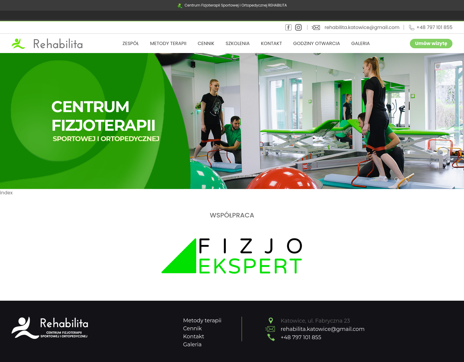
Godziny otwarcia (316, 43)
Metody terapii (168, 43)
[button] (375, 179)
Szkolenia (237, 43)
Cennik (206, 43)
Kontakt (271, 43)
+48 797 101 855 (434, 27)
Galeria (360, 43)
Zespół (131, 43)
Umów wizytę (431, 43)
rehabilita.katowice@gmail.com (362, 27)
